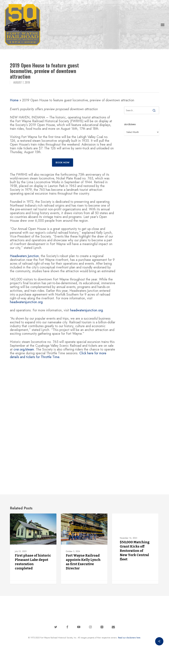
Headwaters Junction (24, 256)
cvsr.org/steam (24, 349)
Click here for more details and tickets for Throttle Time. (58, 355)
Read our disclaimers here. (129, 637)
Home (14, 100)
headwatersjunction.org (26, 302)
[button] (162, 24)
